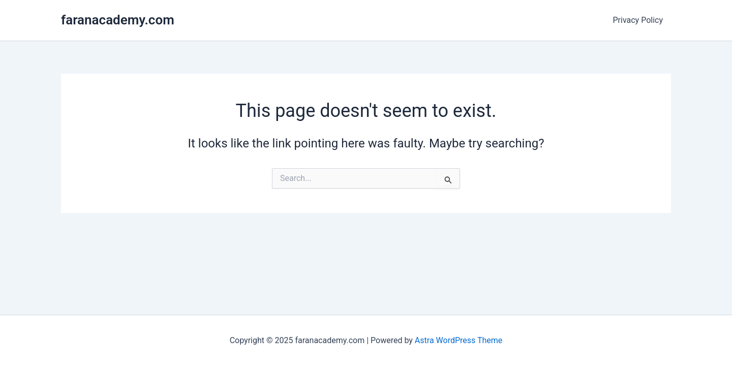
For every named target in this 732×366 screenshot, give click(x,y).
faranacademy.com (117, 19)
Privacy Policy (638, 20)
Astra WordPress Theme (458, 340)
